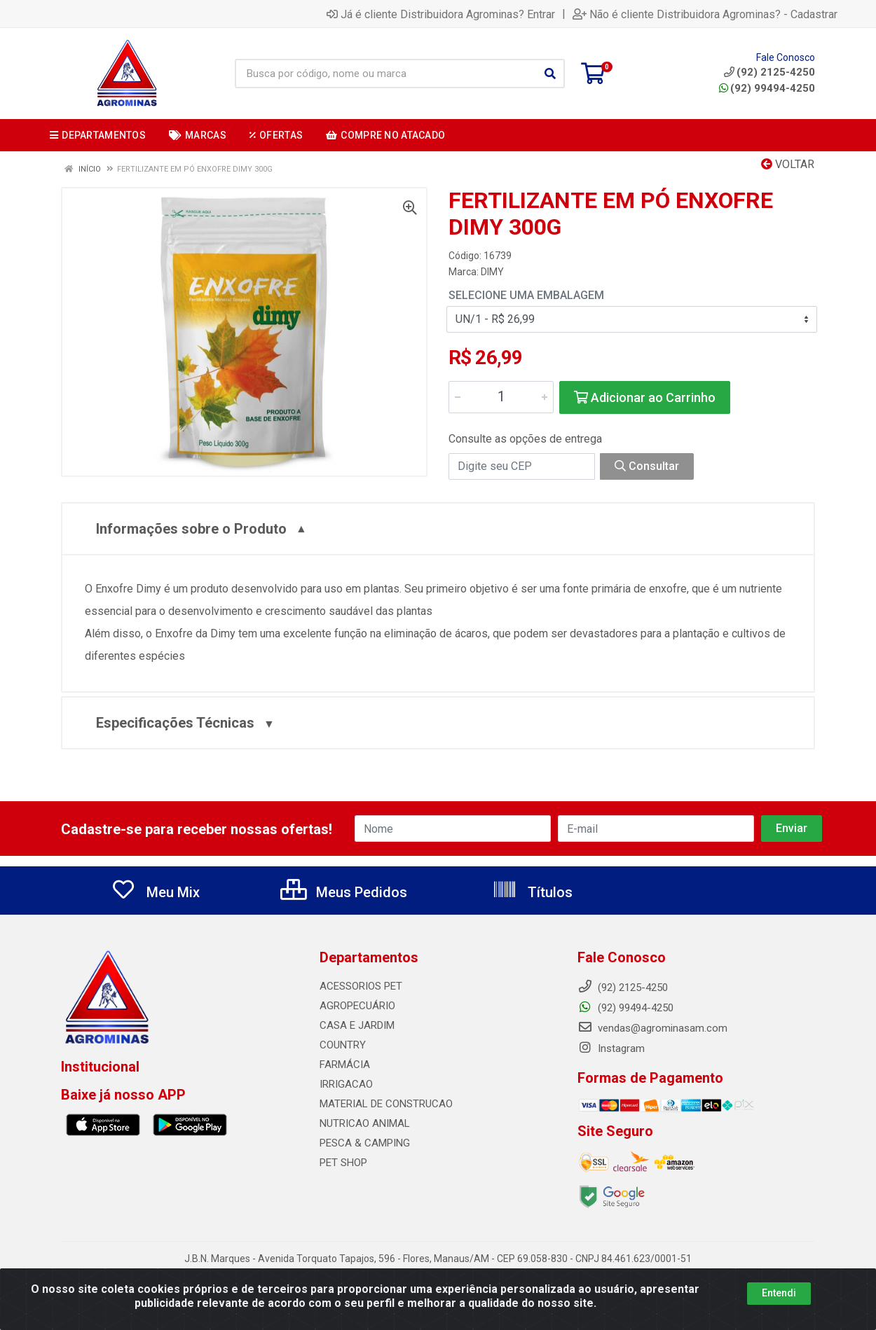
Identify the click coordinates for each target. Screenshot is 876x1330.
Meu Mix (155, 892)
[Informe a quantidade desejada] (501, 397)
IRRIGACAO (346, 1084)
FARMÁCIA (345, 1064)
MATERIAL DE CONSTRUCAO (386, 1103)
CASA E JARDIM (357, 1025)
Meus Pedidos (343, 892)
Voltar (787, 164)
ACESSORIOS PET (361, 986)
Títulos (532, 892)
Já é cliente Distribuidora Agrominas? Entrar (441, 14)
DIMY (492, 271)
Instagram (611, 1048)
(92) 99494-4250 (767, 88)
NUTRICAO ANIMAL (365, 1123)
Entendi (779, 1302)
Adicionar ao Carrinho (645, 397)
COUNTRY (343, 1045)
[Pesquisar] (550, 73)
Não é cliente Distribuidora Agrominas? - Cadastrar (705, 14)
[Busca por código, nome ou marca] (385, 73)
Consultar (647, 466)
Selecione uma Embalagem (526, 295)
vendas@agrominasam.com (652, 1028)
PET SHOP (343, 1162)
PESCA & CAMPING (365, 1143)
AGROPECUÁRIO (357, 1005)
